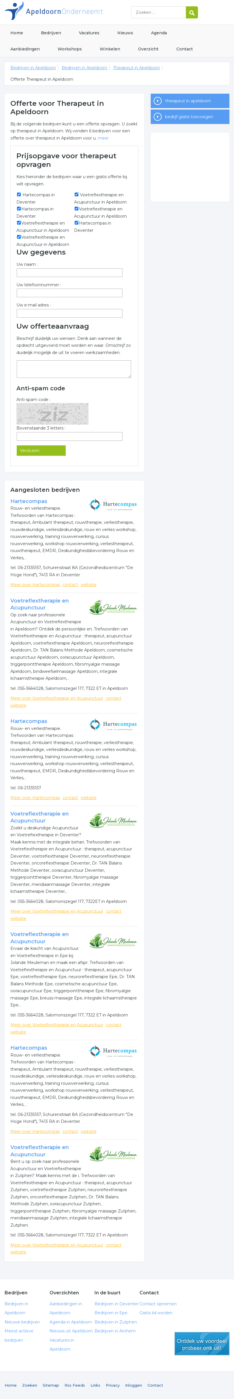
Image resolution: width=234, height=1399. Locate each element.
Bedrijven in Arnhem (115, 1331)
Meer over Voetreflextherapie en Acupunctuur (56, 698)
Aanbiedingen (25, 49)
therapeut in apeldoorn (188, 100)
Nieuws (125, 32)
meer (103, 138)
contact (70, 584)
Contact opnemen (158, 1303)
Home (16, 32)
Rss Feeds (75, 1385)
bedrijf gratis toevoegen (189, 116)
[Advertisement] (190, 167)
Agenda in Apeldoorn (71, 1322)
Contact (184, 49)
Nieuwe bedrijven (22, 1322)
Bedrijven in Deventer (117, 1303)
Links (95, 1385)
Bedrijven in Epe (111, 1312)
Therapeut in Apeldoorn (136, 67)
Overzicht (148, 49)
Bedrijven (51, 32)
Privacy (113, 1385)
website (89, 584)
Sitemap (51, 1385)
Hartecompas (28, 501)
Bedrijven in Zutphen (116, 1322)
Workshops (70, 49)
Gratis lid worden (156, 1312)
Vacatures (89, 32)
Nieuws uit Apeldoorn (71, 1331)
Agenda (159, 32)
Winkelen (110, 49)
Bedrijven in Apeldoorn (77, 12)
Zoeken (29, 1385)
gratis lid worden (202, 1343)
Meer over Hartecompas (35, 584)
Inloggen (133, 1385)
